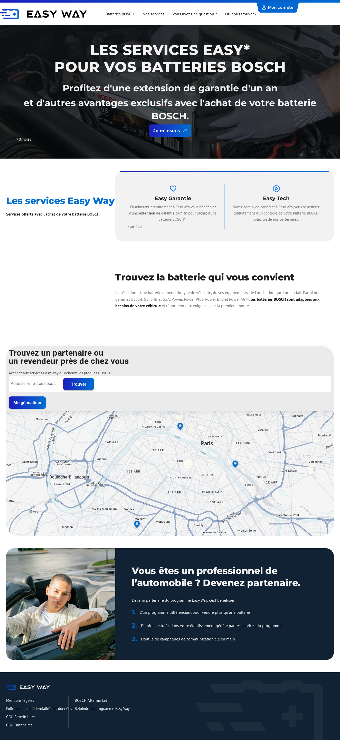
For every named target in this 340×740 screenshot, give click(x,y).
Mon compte (277, 7)
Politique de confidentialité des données (39, 708)
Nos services (153, 13)
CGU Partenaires (19, 725)
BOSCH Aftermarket (91, 700)
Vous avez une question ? (195, 13)
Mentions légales (20, 700)
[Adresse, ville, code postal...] (34, 383)
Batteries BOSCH (120, 13)
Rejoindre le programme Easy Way (102, 708)
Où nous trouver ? (241, 13)
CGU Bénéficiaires (20, 716)
